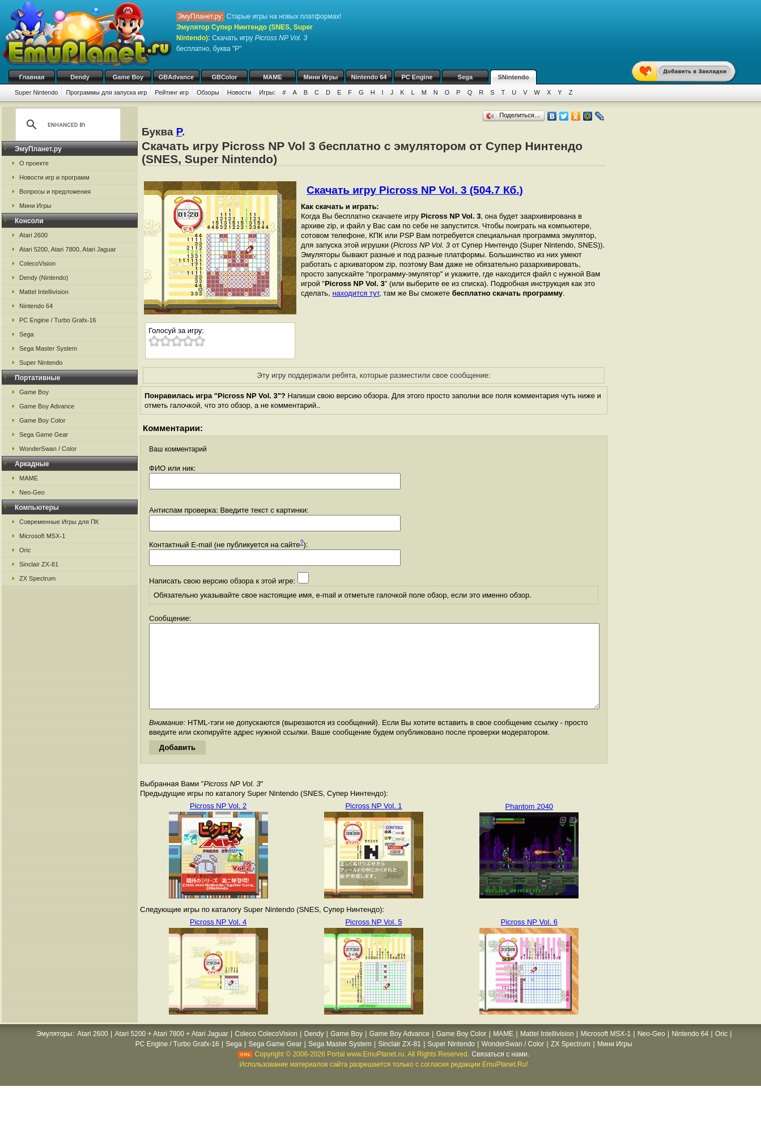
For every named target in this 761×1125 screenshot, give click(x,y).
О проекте (34, 163)
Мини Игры (321, 77)
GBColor (224, 77)
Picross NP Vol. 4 (218, 939)
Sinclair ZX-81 (38, 564)
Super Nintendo (36, 92)
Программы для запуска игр (106, 92)
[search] (66, 124)
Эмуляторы (54, 1051)
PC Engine (416, 77)
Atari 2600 (33, 235)
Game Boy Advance (46, 406)
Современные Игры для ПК (59, 521)
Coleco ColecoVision (266, 1051)
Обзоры (208, 92)
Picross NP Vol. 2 (218, 823)
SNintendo (513, 77)
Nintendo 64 (369, 77)
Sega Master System (48, 348)
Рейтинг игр (172, 92)
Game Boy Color (42, 420)
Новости (239, 92)
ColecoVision (37, 263)
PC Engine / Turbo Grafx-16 (57, 320)
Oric (25, 550)
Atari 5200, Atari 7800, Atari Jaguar (67, 249)
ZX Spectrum (37, 578)
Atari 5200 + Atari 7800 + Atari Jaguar (171, 1051)
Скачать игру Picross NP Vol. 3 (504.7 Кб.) (415, 190)
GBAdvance (176, 77)
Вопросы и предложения (55, 191)
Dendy (80, 77)
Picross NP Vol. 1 (373, 823)
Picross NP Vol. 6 (529, 939)
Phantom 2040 (529, 823)
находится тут (355, 293)
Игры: (267, 92)
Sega (465, 77)
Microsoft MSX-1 (42, 535)
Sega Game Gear (43, 434)
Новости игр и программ (54, 177)
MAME (272, 77)
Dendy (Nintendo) (43, 277)
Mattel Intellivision (44, 291)
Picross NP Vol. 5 (373, 939)
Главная (32, 77)
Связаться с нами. (500, 1071)
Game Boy (128, 77)
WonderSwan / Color (47, 448)
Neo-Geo (32, 492)
